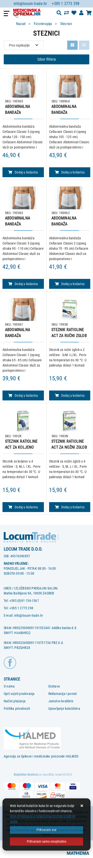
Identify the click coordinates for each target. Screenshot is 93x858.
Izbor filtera (46, 59)
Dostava (54, 686)
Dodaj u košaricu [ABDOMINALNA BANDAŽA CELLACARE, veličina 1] (23, 395)
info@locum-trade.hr (30, 3)
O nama (9, 686)
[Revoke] (46, 841)
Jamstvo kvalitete (60, 701)
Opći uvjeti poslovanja (19, 694)
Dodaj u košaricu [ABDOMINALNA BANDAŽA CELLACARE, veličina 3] (23, 284)
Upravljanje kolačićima (64, 709)
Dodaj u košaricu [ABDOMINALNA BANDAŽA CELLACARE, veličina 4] (70, 172)
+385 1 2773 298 (65, 3)
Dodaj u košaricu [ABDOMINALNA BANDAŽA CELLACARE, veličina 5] (23, 172)
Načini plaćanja (15, 701)
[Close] (46, 830)
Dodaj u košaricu (70, 395)
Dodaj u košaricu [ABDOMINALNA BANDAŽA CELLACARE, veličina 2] (70, 284)
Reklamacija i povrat (62, 694)
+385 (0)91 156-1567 (24, 601)
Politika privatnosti (17, 709)
